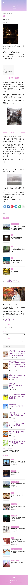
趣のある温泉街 (8, 71)
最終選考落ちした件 (15, 472)
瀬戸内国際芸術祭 (16, 238)
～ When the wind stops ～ (14, 580)
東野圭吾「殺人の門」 (12, 280)
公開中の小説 (7, 320)
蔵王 (6, 72)
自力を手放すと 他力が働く (17, 562)
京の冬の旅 (14, 271)
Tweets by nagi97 (7, 448)
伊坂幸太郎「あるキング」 (13, 282)
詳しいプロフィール (9, 319)
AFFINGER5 (19, 582)
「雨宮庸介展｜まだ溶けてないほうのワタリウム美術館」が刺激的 (18, 541)
